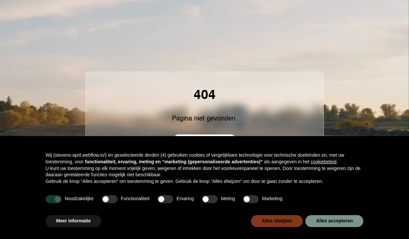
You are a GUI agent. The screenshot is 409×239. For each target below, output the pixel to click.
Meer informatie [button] (73, 220)
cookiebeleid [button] (323, 161)
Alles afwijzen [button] (277, 220)
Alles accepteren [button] (334, 220)
